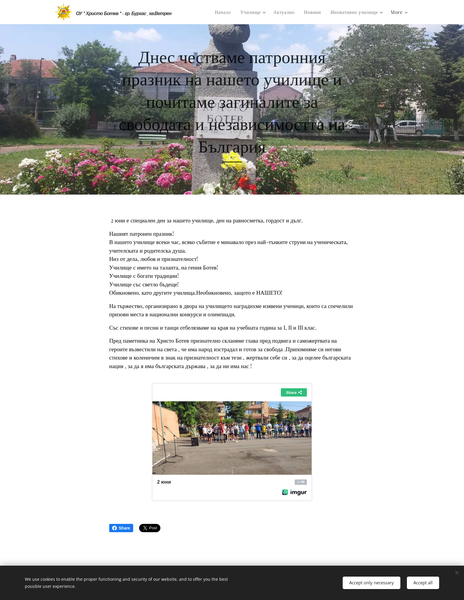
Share (121, 528)
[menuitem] (224, 12)
